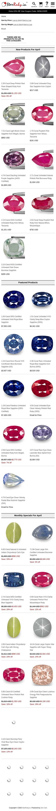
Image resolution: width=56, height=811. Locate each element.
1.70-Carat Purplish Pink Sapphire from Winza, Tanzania (39, 134)
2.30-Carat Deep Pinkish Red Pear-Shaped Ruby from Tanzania (13, 86)
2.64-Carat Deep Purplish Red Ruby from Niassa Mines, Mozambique (42, 223)
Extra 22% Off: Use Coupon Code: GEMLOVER (28, 11)
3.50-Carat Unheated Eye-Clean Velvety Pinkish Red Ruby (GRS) (40, 408)
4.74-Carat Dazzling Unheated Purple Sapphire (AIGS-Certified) (13, 178)
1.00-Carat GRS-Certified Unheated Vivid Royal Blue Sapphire (12, 319)
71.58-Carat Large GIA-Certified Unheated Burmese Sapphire (41, 552)
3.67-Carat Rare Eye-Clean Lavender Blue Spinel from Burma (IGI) (41, 453)
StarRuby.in (26, 808)
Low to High (17, 20)
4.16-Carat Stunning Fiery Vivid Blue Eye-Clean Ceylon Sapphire (12, 742)
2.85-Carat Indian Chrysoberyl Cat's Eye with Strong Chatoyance (13, 647)
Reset (3, 29)
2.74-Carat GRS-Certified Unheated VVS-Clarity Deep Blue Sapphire (12, 600)
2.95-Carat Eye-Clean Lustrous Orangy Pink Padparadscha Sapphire (42, 694)
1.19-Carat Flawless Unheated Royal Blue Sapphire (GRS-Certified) (13, 408)
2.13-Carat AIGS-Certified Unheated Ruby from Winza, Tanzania (12, 223)
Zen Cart (44, 808)
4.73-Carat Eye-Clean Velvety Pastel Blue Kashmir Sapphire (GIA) (13, 500)
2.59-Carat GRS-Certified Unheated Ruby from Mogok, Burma (12, 453)
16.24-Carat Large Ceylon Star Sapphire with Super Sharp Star (42, 647)
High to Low (27, 20)
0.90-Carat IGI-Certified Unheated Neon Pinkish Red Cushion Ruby (12, 694)
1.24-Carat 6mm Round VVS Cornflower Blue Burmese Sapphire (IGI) (12, 364)
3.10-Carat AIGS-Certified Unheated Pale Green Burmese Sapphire (11, 267)
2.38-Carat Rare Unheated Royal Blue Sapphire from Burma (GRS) (40, 364)
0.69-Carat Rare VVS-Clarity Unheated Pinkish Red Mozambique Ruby (41, 600)
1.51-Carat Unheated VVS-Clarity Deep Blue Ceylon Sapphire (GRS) (40, 319)
